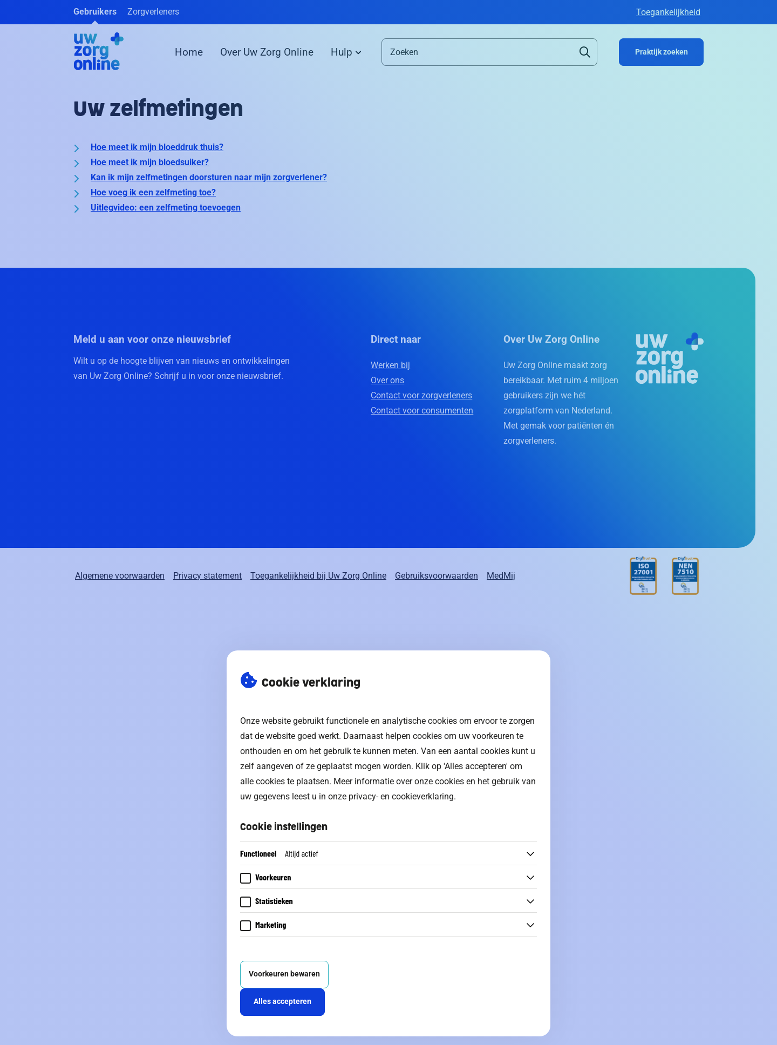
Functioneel (279, 853)
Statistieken (274, 900)
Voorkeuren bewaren (284, 974)
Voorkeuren (273, 877)
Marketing (270, 924)
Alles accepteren (282, 1001)
